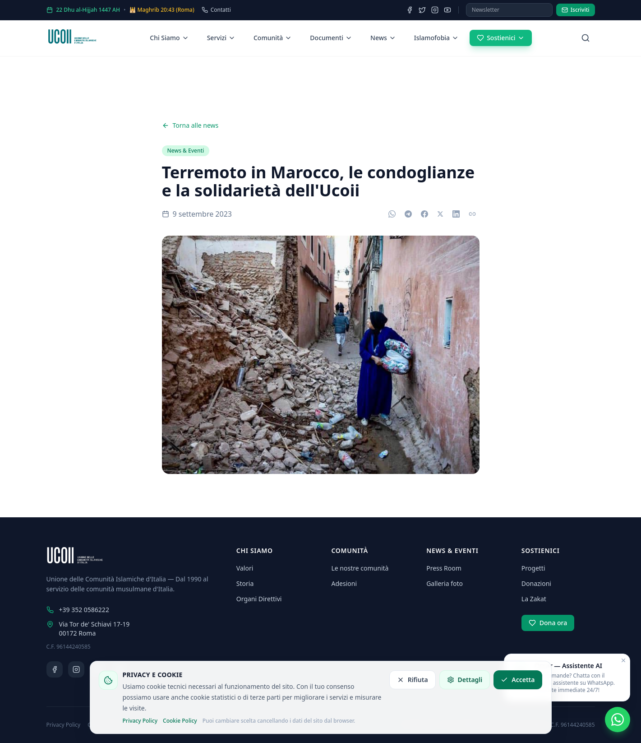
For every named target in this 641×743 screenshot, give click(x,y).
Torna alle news (190, 125)
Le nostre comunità (360, 568)
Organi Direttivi (259, 598)
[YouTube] (447, 10)
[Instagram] (434, 10)
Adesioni (344, 583)
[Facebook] (409, 10)
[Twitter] (422, 10)
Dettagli (465, 679)
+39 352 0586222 (77, 609)
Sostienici (500, 37)
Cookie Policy (180, 720)
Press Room (443, 568)
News (383, 37)
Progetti (533, 568)
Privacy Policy (140, 720)
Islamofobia (436, 37)
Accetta (518, 679)
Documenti (331, 37)
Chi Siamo (169, 37)
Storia (245, 583)
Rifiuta (412, 679)
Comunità (273, 37)
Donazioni (536, 583)
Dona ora (548, 622)
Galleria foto (444, 583)
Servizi (221, 37)
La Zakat (533, 598)
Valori (244, 568)
